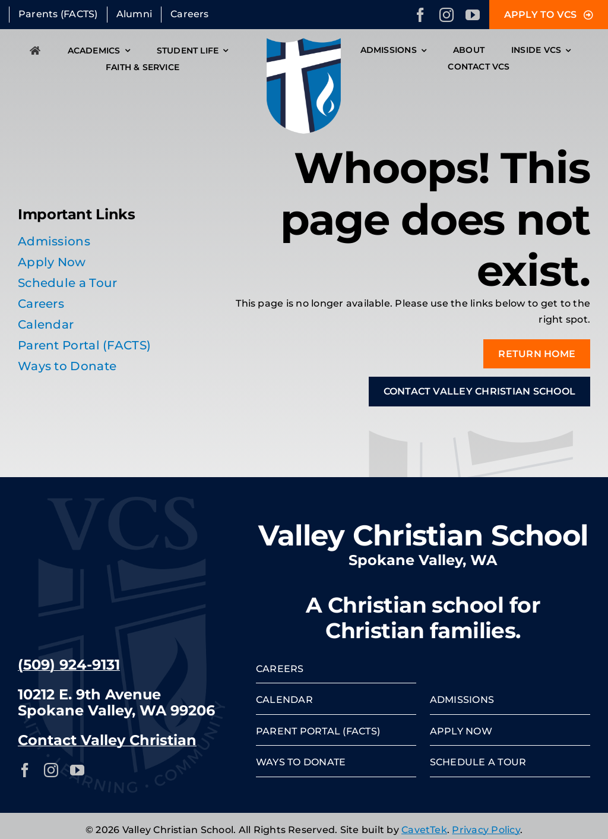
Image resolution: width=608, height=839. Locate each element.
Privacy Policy (486, 829)
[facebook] (420, 15)
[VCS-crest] (304, 42)
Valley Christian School (423, 535)
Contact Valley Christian (107, 740)
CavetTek (424, 829)
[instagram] (446, 15)
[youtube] (473, 15)
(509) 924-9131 (69, 664)
